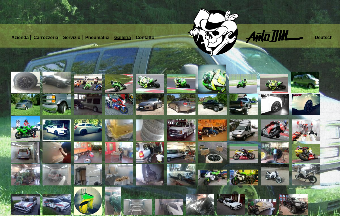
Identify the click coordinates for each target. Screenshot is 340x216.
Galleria (122, 37)
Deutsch (324, 37)
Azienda (20, 37)
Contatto (145, 37)
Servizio (71, 37)
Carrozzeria (45, 37)
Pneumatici (97, 37)
